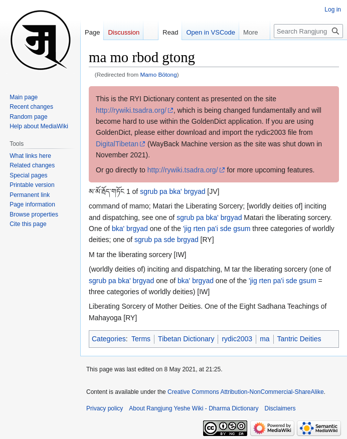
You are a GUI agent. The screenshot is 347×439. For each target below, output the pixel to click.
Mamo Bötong (158, 74)
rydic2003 (237, 339)
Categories (109, 339)
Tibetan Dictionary (186, 339)
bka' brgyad (130, 229)
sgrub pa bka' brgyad (172, 191)
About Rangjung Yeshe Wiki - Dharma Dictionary (193, 408)
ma (264, 339)
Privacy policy (104, 408)
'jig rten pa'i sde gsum (217, 229)
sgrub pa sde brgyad (166, 240)
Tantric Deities (299, 339)
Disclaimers (280, 408)
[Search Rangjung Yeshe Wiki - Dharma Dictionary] (308, 31)
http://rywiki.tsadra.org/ (131, 110)
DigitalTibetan (117, 144)
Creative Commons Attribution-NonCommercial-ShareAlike (245, 391)
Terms (140, 339)
